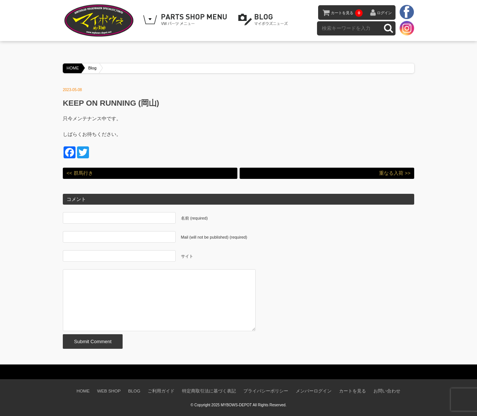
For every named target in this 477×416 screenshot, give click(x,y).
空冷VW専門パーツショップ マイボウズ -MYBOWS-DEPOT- (100, 20)
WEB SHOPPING (186, 20)
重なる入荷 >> (394, 173)
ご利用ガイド (161, 390)
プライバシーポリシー (265, 390)
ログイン (384, 12)
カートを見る (347, 13)
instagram (406, 28)
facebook (406, 12)
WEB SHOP (109, 390)
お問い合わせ (386, 390)
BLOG (264, 20)
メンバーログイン (314, 390)
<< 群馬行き (80, 173)
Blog (92, 68)
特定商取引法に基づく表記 (209, 390)
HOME (73, 68)
